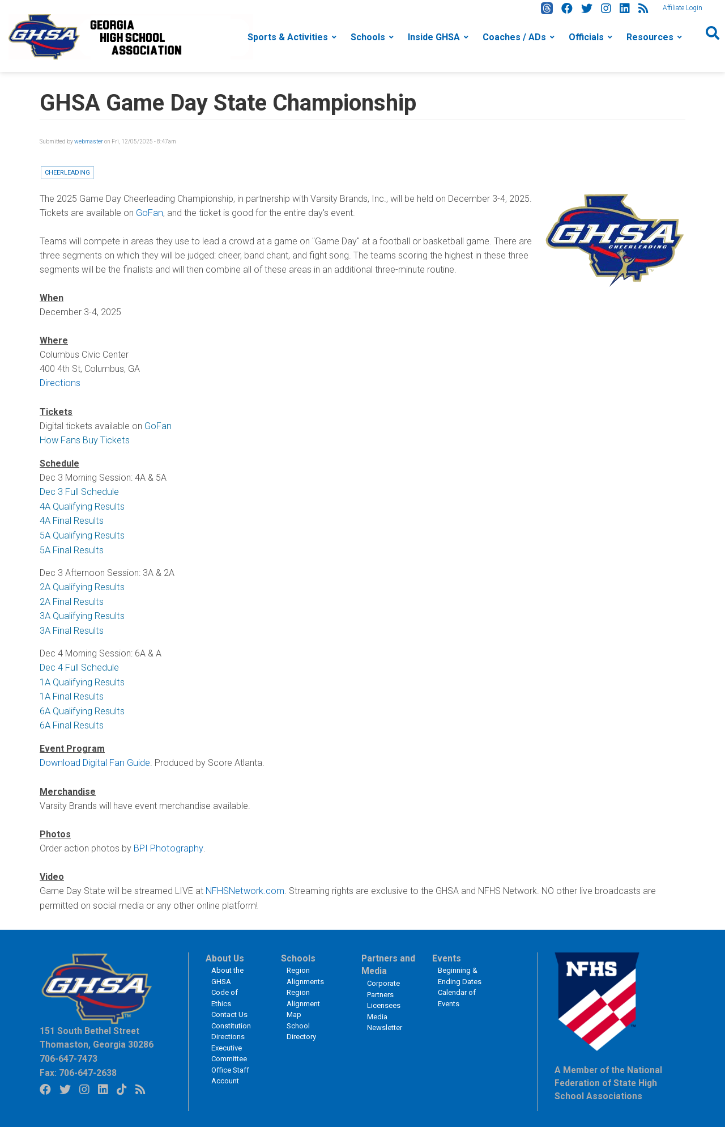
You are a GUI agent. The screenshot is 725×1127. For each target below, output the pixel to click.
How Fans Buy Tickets (83, 439)
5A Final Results (71, 547)
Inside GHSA (434, 37)
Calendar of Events (457, 991)
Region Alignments (305, 969)
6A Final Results (71, 720)
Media (377, 1010)
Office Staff (230, 1063)
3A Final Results (71, 626)
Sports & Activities (288, 37)
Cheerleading (67, 172)
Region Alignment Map (303, 996)
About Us (225, 952)
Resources (649, 37)
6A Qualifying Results (81, 706)
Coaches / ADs (514, 37)
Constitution (231, 1019)
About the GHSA (227, 969)
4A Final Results (71, 519)
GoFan (149, 212)
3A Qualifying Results (81, 612)
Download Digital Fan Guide (94, 757)
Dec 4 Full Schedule (78, 663)
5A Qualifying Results (81, 533)
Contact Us (229, 1007)
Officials (586, 37)
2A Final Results (71, 598)
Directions (59, 383)
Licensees (383, 998)
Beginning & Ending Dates (459, 969)
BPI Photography (167, 842)
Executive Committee (229, 1047)
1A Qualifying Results (81, 677)
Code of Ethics (224, 991)
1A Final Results (71, 692)
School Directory (301, 1025)
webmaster (88, 141)
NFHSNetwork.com (244, 884)
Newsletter (384, 1020)
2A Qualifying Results (81, 584)
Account (225, 1074)
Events (446, 952)
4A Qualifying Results (81, 504)
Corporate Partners (383, 982)
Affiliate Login (682, 8)
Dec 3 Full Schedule (78, 490)
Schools (368, 37)
